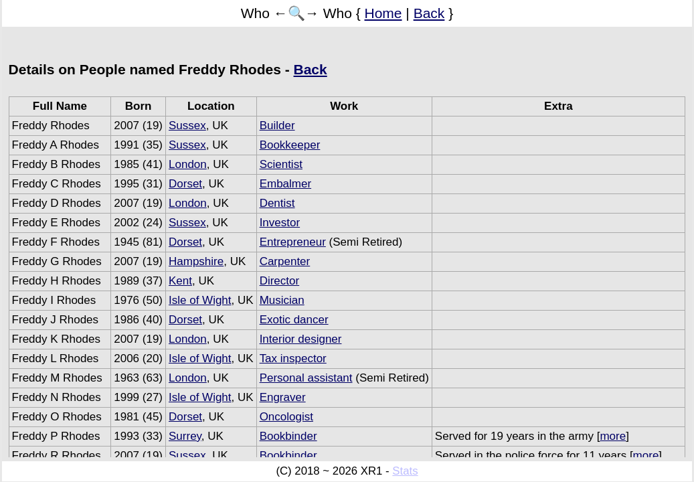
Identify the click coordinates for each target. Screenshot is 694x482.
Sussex (187, 125)
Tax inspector (293, 358)
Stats (405, 471)
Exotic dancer (294, 319)
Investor (280, 222)
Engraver (283, 397)
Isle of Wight (200, 300)
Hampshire (196, 261)
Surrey (185, 436)
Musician (282, 300)
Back (429, 13)
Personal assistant (306, 378)
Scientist (281, 164)
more (613, 436)
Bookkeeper (290, 145)
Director (280, 280)
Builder (277, 125)
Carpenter (285, 261)
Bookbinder (288, 436)
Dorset (185, 183)
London (188, 164)
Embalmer (285, 183)
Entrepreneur (293, 242)
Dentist (277, 203)
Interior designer (301, 339)
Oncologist (286, 416)
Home (383, 13)
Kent (180, 280)
